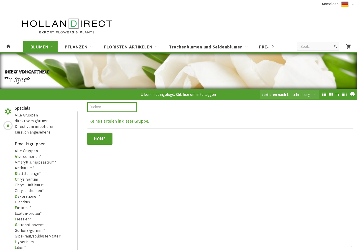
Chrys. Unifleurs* (29, 185)
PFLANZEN (76, 47)
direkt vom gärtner (31, 121)
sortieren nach (274, 94)
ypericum (24, 242)
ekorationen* (27, 196)
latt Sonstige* (28, 173)
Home (100, 138)
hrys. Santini (26, 179)
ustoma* (23, 207)
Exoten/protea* (28, 213)
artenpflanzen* (29, 224)
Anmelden (330, 4)
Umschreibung (286, 94)
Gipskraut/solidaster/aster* (38, 236)
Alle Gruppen (26, 115)
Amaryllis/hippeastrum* (35, 162)
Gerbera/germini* (30, 230)
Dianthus (22, 202)
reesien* (23, 219)
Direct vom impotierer (34, 126)
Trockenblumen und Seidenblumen (206, 47)
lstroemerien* (28, 156)
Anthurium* (24, 168)
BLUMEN (39, 47)
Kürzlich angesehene (33, 132)
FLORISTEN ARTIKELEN (128, 47)
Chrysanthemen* (29, 190)
